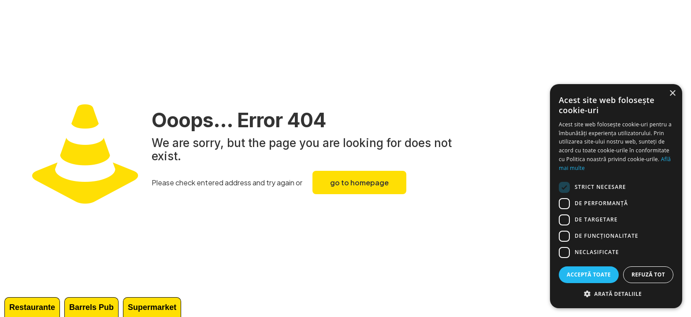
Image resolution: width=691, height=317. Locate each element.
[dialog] (616, 196)
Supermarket (152, 307)
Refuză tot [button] (648, 274)
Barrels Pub (91, 307)
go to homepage (359, 182)
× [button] (672, 93)
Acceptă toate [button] (589, 274)
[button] (616, 294)
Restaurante (32, 307)
